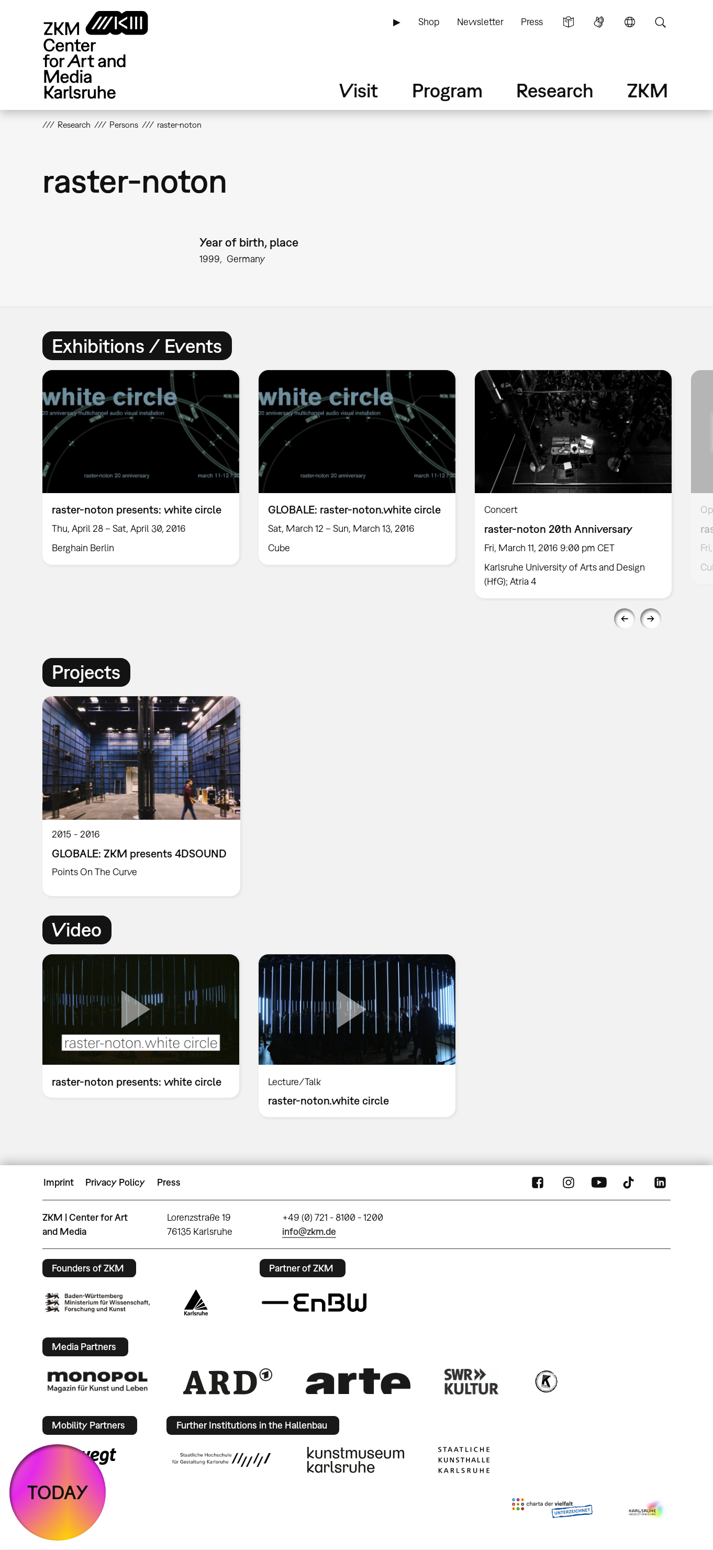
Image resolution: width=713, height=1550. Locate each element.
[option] (141, 467)
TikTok (629, 1182)
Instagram (568, 1182)
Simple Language (568, 22)
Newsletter (480, 21)
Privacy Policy (115, 1182)
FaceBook (537, 1182)
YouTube (598, 1182)
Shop (428, 21)
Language (629, 22)
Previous (624, 618)
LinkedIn (660, 1182)
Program (447, 90)
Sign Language (598, 22)
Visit (358, 90)
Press (532, 21)
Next (650, 618)
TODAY (57, 1492)
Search (660, 22)
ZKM (647, 90)
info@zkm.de (309, 1231)
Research (555, 90)
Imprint (58, 1182)
